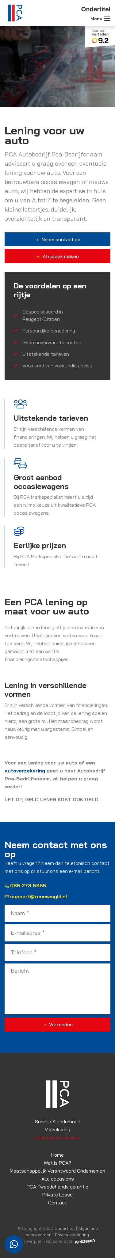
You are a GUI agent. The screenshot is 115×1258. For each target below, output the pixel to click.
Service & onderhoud (57, 1121)
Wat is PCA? (57, 1163)
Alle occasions (57, 1179)
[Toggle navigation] (107, 18)
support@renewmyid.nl (36, 896)
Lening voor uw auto (57, 1137)
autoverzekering (25, 771)
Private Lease (57, 1195)
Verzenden (61, 1024)
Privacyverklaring (72, 1234)
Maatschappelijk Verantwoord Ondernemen (57, 1171)
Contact (57, 1203)
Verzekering (57, 1129)
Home (57, 1155)
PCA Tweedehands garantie (57, 1187)
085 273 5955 (25, 885)
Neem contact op (60, 239)
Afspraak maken (61, 256)
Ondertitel (65, 1228)
